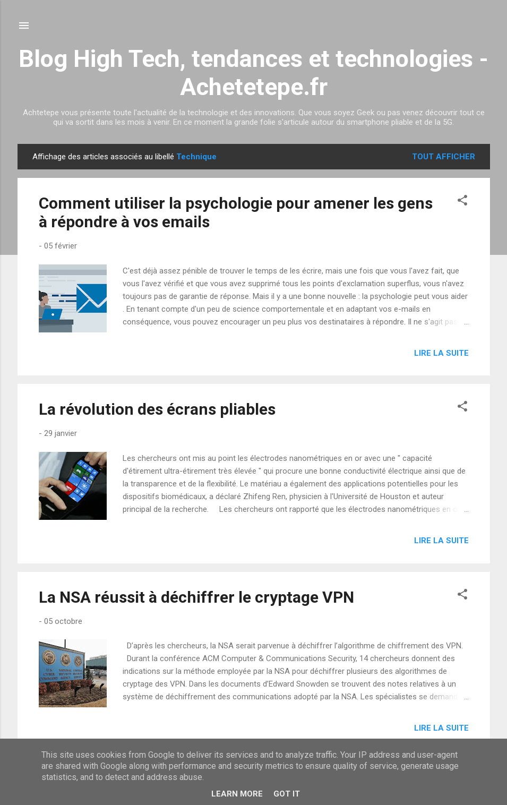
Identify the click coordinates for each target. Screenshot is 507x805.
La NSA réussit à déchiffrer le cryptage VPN (196, 597)
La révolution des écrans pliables (157, 409)
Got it (286, 794)
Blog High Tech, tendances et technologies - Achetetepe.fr (253, 73)
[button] (462, 202)
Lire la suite (441, 353)
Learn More (237, 794)
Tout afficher (443, 156)
